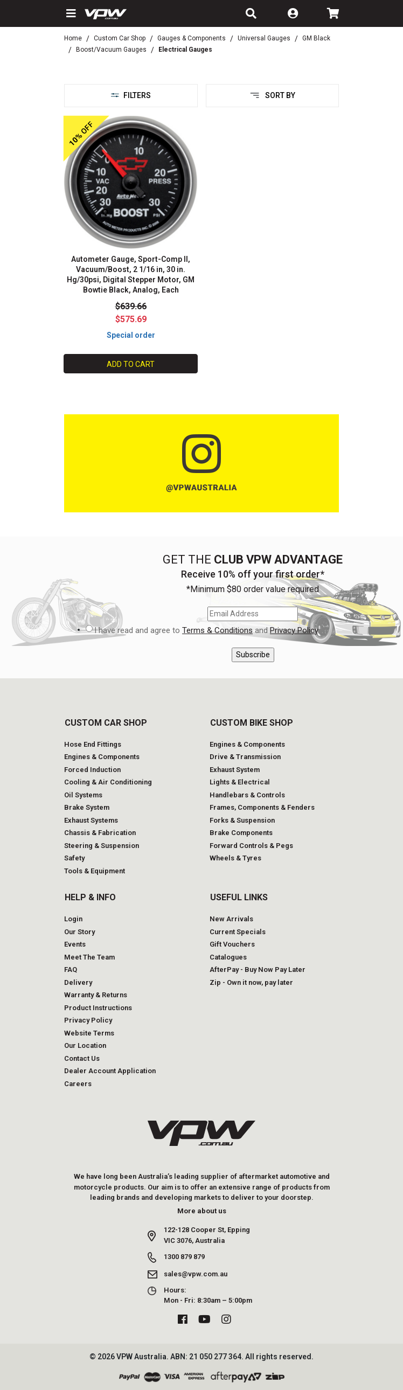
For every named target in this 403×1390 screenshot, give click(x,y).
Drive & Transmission (245, 757)
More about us (201, 1211)
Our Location (85, 1045)
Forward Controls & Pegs (251, 846)
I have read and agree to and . (206, 631)
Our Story (79, 932)
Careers (78, 1084)
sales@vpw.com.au (195, 1274)
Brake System (86, 807)
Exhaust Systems (91, 820)
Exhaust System (235, 770)
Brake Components (241, 833)
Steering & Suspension (101, 846)
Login (73, 919)
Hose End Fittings (92, 744)
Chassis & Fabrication (100, 833)
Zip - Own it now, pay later (251, 982)
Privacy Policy (294, 630)
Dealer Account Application (110, 1071)
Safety (74, 858)
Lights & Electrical (240, 782)
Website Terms (89, 1033)
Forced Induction (92, 770)
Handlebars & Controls (247, 795)
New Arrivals (231, 919)
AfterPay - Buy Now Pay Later (257, 969)
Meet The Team (89, 957)
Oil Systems (83, 795)
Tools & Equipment (94, 871)
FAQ (70, 969)
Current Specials (238, 932)
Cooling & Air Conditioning (108, 782)
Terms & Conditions (217, 630)
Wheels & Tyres (235, 858)
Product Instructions (98, 1008)
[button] (70, 13)
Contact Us (82, 1058)
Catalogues (228, 957)
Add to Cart (131, 364)
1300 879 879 (184, 1257)
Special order (131, 335)
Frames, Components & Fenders (262, 807)
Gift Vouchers (232, 944)
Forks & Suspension (242, 820)
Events (75, 944)
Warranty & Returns (95, 995)
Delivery (78, 982)
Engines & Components (102, 757)
